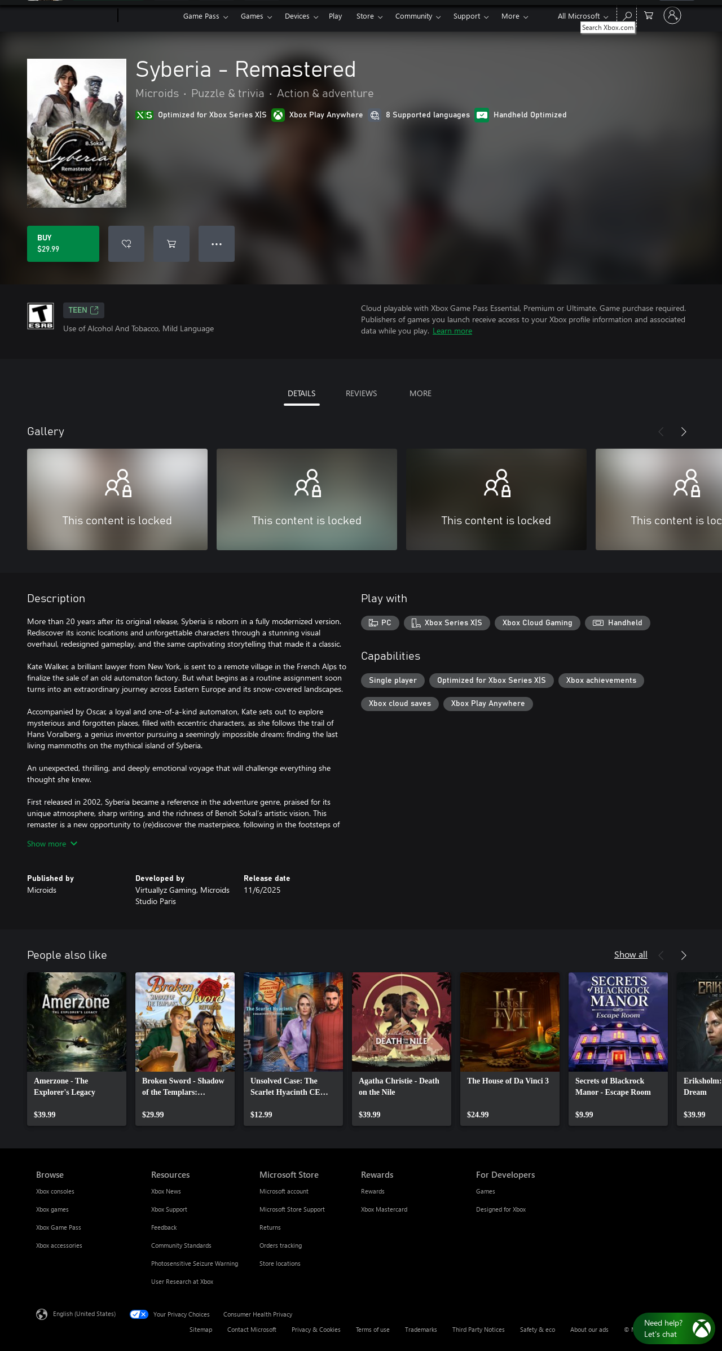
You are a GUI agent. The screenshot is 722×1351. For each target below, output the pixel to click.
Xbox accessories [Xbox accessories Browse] (59, 1245)
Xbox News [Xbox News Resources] (166, 1191)
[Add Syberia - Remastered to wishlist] (126, 244)
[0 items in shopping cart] (648, 14)
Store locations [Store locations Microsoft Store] (280, 1263)
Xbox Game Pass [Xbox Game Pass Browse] (58, 1227)
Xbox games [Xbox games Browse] (52, 1209)
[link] (76, 1049)
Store (365, 15)
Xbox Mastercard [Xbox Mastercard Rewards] (384, 1209)
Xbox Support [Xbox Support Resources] (169, 1209)
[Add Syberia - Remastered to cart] (171, 244)
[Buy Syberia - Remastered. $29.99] (63, 244)
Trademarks (421, 1329)
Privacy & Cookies (316, 1329)
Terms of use (373, 1329)
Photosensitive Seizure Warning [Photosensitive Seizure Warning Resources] (194, 1263)
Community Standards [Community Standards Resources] (181, 1245)
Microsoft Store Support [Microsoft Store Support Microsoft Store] (292, 1209)
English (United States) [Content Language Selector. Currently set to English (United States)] (84, 1313)
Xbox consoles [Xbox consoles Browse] (55, 1191)
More (510, 15)
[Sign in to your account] (672, 15)
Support (467, 15)
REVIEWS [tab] (361, 393)
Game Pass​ (201, 15)
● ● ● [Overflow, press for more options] (217, 243)
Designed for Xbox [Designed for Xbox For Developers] (501, 1209)
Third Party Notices (478, 1329)
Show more (52, 843)
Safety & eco (537, 1329)
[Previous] (661, 432)
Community (413, 15)
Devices (297, 15)
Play (335, 15)
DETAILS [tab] (301, 393)
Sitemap (201, 1329)
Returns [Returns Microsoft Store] (270, 1227)
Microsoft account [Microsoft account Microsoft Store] (284, 1191)
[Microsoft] (74, 16)
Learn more (452, 330)
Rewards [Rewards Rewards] (373, 1191)
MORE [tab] (421, 393)
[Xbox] (149, 16)
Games (252, 15)
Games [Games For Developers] (485, 1191)
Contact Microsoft (251, 1329)
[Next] (683, 432)
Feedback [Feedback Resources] (164, 1227)
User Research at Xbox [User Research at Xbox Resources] (182, 1281)
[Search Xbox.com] (627, 14)
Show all (631, 954)
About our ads (589, 1329)
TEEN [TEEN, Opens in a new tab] (84, 310)
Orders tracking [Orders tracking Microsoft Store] (280, 1245)
